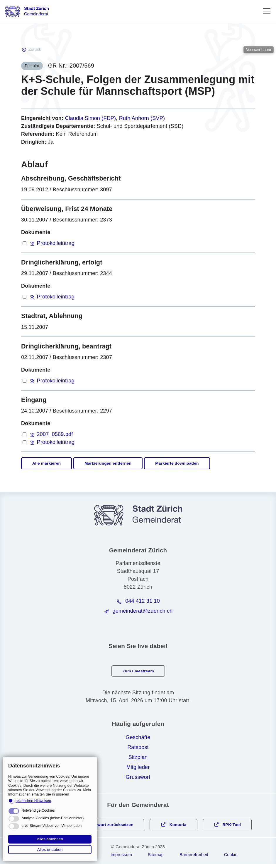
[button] (266, 11)
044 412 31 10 (142, 601)
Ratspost (138, 747)
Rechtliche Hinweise (73, 854)
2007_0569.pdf (55, 434)
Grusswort (138, 777)
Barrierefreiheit (194, 854)
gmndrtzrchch (143, 611)
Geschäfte (138, 737)
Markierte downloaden (177, 463)
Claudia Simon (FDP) (90, 118)
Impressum (121, 854)
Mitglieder (138, 767)
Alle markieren (46, 463)
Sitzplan (138, 757)
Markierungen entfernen (107, 463)
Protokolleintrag (55, 243)
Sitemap (156, 854)
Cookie (231, 854)
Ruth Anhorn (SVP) (142, 118)
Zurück (34, 49)
